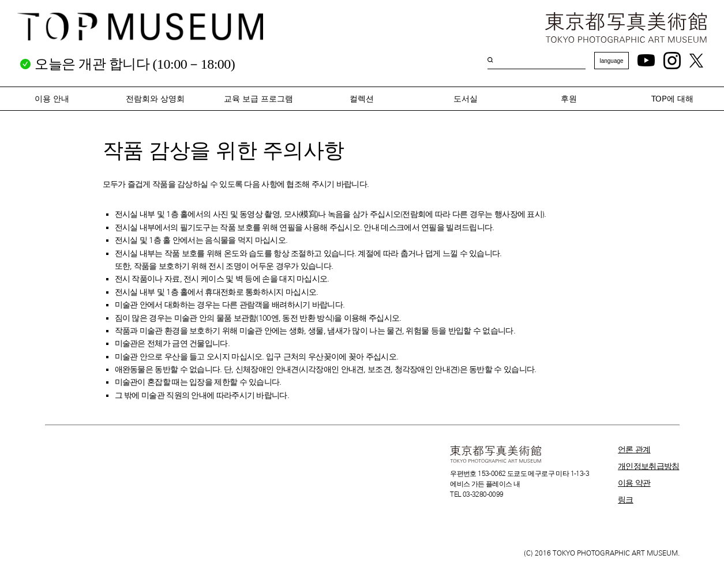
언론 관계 (634, 449)
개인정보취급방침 (648, 466)
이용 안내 (52, 98)
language (611, 61)
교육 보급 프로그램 (258, 98)
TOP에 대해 (672, 98)
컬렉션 (362, 98)
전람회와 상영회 (155, 98)
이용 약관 (634, 482)
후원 (569, 98)
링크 (625, 499)
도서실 (465, 98)
